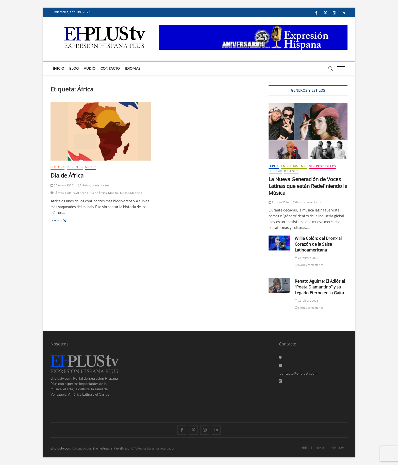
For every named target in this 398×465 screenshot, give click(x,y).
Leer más (60, 220)
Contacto (110, 68)
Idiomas (133, 68)
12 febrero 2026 (306, 300)
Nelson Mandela (131, 193)
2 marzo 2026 (279, 202)
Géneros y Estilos (322, 166)
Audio (89, 68)
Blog (74, 68)
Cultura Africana (76, 193)
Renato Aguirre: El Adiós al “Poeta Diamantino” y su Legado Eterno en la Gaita (320, 287)
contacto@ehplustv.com (298, 373)
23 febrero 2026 (306, 257)
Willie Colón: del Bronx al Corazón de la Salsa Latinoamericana (318, 244)
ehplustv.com (61, 448)
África (59, 193)
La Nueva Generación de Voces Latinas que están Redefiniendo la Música (308, 186)
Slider (90, 167)
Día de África (67, 175)
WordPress (121, 448)
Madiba (113, 193)
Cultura (57, 167)
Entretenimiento (294, 166)
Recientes (75, 167)
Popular (275, 170)
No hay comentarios (93, 185)
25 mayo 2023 (62, 185)
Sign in (320, 447)
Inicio (58, 68)
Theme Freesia (102, 448)
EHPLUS (274, 166)
